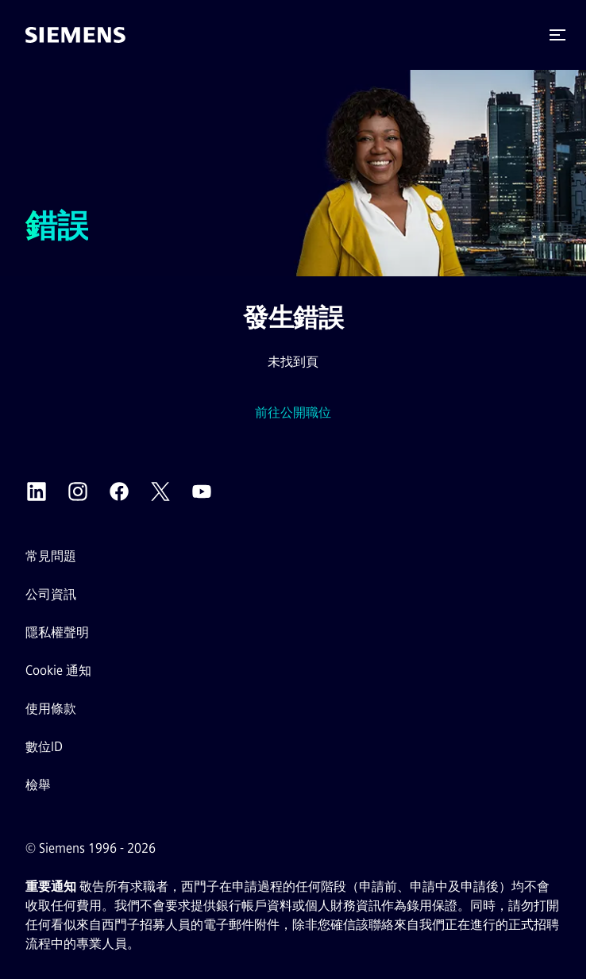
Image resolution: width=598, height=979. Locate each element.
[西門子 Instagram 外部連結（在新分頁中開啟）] (78, 491)
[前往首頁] (75, 35)
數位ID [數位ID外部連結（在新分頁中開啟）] (44, 746)
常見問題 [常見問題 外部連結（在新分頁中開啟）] (50, 556)
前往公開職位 (293, 412)
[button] (557, 35)
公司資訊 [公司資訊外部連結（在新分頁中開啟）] (50, 594)
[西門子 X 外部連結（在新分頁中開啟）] (160, 491)
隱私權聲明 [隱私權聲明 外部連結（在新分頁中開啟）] (57, 632)
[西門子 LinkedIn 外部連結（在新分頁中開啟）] (36, 491)
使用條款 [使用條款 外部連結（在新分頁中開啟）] (50, 708)
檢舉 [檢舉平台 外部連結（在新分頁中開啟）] (38, 784)
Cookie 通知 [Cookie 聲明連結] (58, 670)
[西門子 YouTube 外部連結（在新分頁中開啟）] (202, 491)
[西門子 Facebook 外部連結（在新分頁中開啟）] (119, 491)
